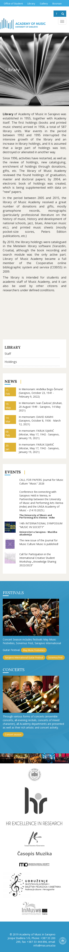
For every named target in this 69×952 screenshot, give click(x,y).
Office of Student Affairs (13, 5)
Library (31, 3)
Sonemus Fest (55, 657)
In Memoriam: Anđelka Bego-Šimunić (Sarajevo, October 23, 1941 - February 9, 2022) (41, 392)
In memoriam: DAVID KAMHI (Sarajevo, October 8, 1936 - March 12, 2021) (40, 420)
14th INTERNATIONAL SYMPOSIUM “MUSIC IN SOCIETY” (40, 525)
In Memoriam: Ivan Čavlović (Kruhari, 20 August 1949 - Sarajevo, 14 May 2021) (40, 406)
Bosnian (57, 3)
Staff (8, 354)
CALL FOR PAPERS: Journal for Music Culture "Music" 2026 (41, 481)
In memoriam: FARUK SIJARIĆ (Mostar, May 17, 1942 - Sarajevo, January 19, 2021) (39, 434)
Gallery (44, 3)
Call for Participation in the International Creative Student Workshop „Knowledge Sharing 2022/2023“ (37, 559)
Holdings (11, 362)
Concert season (13, 734)
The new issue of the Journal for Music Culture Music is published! (38, 542)
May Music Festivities (34, 650)
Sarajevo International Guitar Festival (24, 657)
